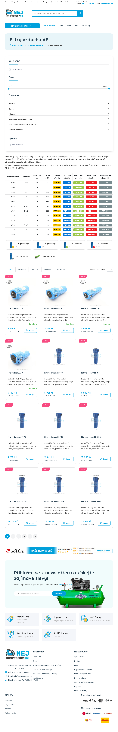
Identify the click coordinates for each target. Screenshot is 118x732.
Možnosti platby (30, 2)
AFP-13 (57, 187)
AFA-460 (105, 234)
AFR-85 (67, 206)
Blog (13, 2)
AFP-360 (57, 230)
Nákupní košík (10, 713)
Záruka (59, 109)
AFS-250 (91, 220)
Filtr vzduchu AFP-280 (17, 501)
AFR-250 (67, 220)
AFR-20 (67, 192)
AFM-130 (78, 211)
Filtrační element (59, 129)
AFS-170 (91, 216)
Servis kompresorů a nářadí (48, 2)
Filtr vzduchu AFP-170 (53, 437)
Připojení (59, 114)
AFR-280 (67, 225)
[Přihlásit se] (33, 593)
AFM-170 (78, 216)
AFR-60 (67, 201)
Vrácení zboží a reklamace (84, 682)
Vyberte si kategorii (22, 26)
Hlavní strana (49, 26)
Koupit (30, 330)
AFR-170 (67, 216)
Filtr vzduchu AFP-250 (91, 437)
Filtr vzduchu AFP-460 (91, 501)
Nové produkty (80, 678)
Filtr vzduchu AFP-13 (53, 308)
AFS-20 (91, 192)
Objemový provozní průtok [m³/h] (59, 124)
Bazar (76, 26)
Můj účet (8, 700)
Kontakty (86, 26)
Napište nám (38, 678)
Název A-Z (48, 269)
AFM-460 (78, 234)
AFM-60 (79, 201)
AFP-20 (57, 192)
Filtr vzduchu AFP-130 (16, 437)
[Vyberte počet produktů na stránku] (110, 269)
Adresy (8, 709)
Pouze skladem (17, 69)
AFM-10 (79, 183)
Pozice (9, 269)
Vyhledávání (79, 657)
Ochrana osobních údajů (42, 669)
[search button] (80, 13)
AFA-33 (105, 197)
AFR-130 (67, 211)
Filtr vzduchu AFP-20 (90, 308)
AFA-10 (105, 183)
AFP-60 (57, 201)
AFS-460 (91, 234)
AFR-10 (67, 183)
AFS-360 (91, 230)
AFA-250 (105, 220)
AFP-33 (57, 197)
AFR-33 (67, 197)
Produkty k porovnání (82, 674)
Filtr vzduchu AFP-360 (54, 501)
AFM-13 (79, 187)
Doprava (20, 2)
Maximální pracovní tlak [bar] (59, 119)
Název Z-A (61, 269)
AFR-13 (67, 187)
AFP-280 (57, 225)
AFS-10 (91, 183)
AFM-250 (78, 220)
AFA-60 (105, 201)
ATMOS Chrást (17, 145)
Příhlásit (59, 594)
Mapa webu (37, 657)
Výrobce (59, 103)
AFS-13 (91, 187)
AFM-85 (79, 206)
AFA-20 (105, 192)
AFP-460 (57, 234)
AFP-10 (57, 183)
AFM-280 (78, 225)
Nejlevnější (22, 269)
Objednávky (10, 704)
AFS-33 (91, 197)
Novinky (77, 661)
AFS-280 (91, 225)
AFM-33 (79, 197)
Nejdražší (34, 269)
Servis (68, 26)
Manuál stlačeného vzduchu (70, 2)
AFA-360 (105, 230)
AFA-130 (105, 211)
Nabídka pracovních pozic (92, 2)
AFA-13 (105, 187)
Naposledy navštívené (83, 669)
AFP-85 (57, 206)
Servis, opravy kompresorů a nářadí (47, 665)
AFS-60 (91, 201)
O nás (7, 2)
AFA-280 (105, 225)
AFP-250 (57, 220)
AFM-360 (78, 230)
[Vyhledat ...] (51, 13)
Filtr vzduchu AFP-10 (16, 308)
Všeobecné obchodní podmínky (45, 674)
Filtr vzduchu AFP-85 (90, 373)
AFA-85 (105, 206)
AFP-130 (57, 211)
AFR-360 (67, 230)
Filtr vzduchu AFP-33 (16, 373)
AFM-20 (79, 192)
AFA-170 (105, 216)
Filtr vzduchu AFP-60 (53, 373)
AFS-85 (91, 206)
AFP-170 (57, 216)
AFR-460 (67, 234)
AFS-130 (91, 211)
